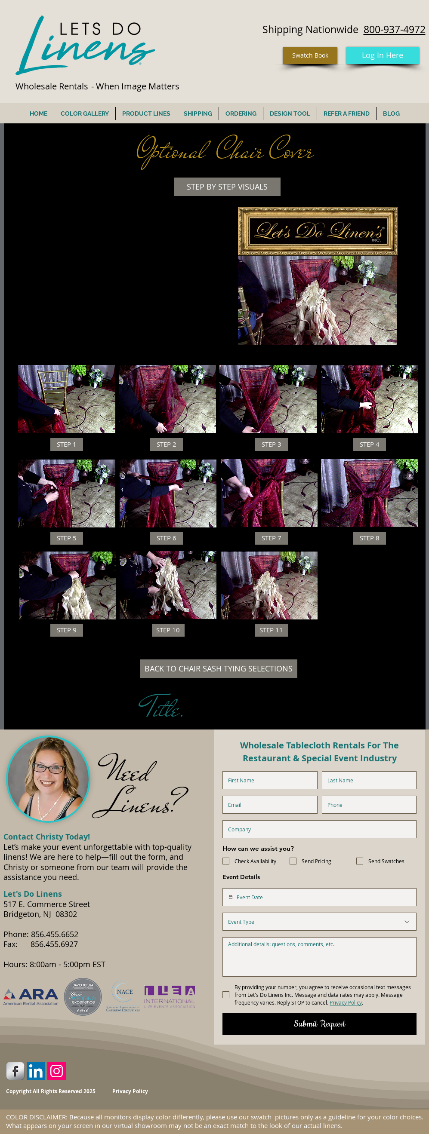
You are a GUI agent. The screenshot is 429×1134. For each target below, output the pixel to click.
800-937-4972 (395, 29)
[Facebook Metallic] (15, 1071)
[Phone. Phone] (366, 804)
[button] (227, 187)
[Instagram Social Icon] (56, 1071)
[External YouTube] (120, 272)
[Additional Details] (319, 957)
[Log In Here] (382, 55)
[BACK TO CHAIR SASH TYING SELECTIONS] (218, 668)
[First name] (267, 780)
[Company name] (317, 829)
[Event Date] (230, 897)
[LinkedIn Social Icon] (36, 1071)
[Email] (267, 804)
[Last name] (366, 780)
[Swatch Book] (310, 55)
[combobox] (319, 922)
